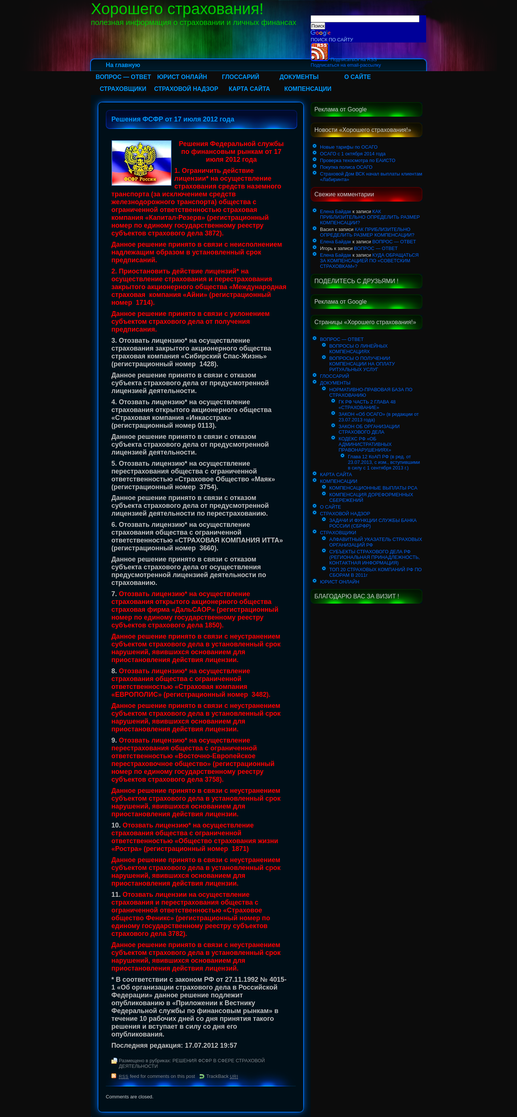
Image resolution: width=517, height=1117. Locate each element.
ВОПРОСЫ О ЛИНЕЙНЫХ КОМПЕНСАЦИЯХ (358, 348)
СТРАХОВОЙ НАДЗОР (186, 89)
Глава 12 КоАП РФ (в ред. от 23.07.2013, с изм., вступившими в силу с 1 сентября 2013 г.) (384, 462)
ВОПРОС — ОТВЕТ (123, 77)
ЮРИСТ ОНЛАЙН (182, 77)
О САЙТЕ (357, 77)
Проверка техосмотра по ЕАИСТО (357, 160)
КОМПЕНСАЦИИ (308, 89)
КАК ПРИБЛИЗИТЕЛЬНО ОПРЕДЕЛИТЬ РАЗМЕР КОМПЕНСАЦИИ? (370, 217)
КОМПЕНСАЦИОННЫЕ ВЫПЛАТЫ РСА (373, 488)
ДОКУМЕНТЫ (298, 77)
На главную (123, 65)
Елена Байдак (335, 211)
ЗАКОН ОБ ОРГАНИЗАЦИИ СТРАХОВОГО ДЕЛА (369, 429)
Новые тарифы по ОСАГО (349, 147)
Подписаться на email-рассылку (346, 65)
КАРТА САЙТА (249, 89)
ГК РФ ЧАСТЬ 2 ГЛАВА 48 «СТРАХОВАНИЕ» (367, 404)
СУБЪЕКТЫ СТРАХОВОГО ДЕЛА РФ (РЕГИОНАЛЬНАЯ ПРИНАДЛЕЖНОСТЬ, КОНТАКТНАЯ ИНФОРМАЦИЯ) (374, 557)
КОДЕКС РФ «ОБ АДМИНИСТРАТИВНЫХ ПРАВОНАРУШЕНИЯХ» (365, 444)
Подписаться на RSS (344, 59)
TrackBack (222, 1076)
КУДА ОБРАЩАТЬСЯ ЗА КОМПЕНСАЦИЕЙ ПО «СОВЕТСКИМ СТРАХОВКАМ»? (369, 260)
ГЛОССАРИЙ (240, 77)
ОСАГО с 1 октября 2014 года (353, 153)
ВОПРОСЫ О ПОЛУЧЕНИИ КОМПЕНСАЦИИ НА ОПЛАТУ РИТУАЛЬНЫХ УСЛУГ (362, 363)
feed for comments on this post (157, 1076)
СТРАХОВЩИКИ (123, 89)
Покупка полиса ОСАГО (346, 167)
